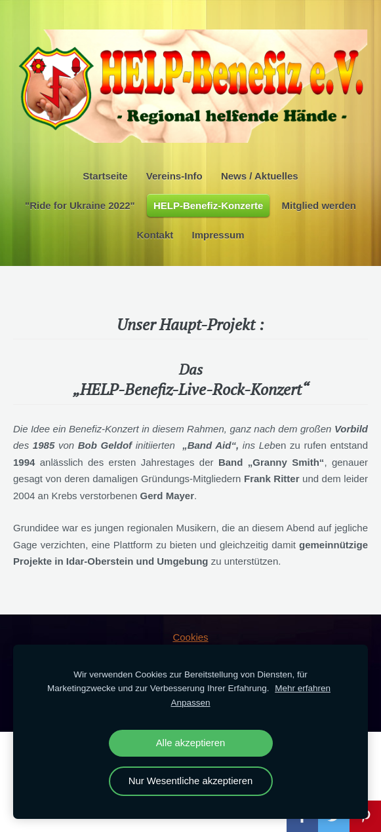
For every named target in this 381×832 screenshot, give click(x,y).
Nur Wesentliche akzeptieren (191, 781)
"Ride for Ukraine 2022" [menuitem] (80, 205)
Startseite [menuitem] (105, 175)
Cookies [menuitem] (190, 637)
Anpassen (190, 703)
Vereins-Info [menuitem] (174, 175)
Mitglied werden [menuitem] (319, 205)
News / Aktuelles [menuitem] (259, 175)
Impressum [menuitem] (217, 234)
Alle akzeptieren (191, 743)
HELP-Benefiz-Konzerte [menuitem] (208, 205)
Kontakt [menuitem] (154, 234)
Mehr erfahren (303, 688)
